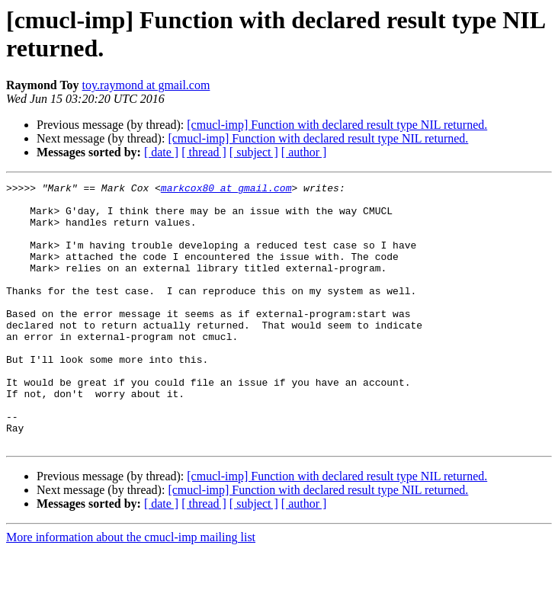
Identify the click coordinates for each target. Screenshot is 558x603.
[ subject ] (253, 152)
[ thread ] (203, 152)
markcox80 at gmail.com (226, 190)
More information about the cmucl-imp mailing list (130, 589)
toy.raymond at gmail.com (146, 85)
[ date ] (161, 152)
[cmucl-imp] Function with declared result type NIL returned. (337, 124)
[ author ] (304, 152)
